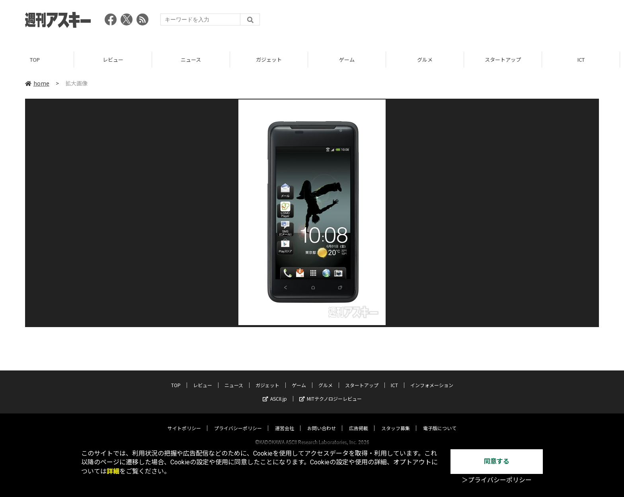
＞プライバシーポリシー (497, 480)
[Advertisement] (454, 22)
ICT (585, 59)
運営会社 (284, 420)
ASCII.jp (275, 391)
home (37, 83)
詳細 (113, 471)
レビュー (117, 59)
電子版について (439, 420)
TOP (39, 59)
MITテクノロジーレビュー (330, 391)
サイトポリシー (184, 420)
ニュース (195, 59)
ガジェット (273, 59)
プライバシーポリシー (238, 420)
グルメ (429, 59)
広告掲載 (358, 420)
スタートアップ (507, 59)
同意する (496, 461)
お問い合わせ (321, 420)
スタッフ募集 (395, 420)
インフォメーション (431, 377)
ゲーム (351, 59)
